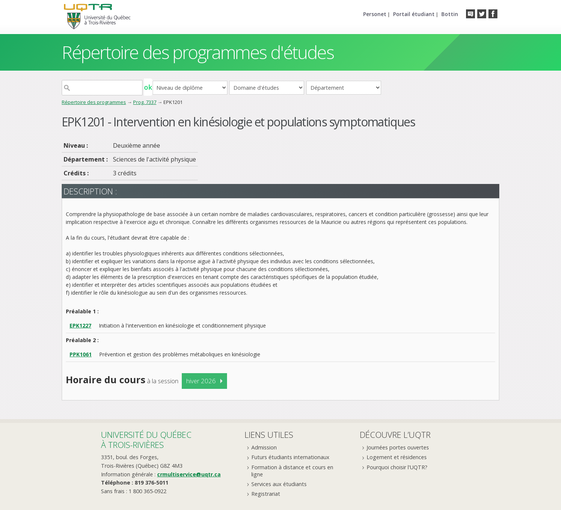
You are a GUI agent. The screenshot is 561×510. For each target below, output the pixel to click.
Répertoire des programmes (94, 102)
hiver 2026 (201, 381)
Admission (264, 447)
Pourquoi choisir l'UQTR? (397, 467)
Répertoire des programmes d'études (198, 52)
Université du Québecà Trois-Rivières (146, 439)
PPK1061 (81, 354)
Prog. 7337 (144, 102)
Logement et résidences (397, 457)
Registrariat (265, 493)
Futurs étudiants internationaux (290, 457)
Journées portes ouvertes (398, 447)
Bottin (449, 14)
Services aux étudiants (279, 484)
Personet (374, 14)
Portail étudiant (414, 14)
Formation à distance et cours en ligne (292, 471)
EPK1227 (80, 325)
